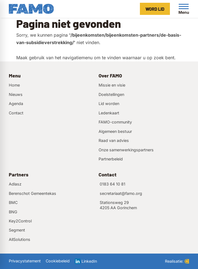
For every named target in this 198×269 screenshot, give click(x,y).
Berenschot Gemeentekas (32, 193)
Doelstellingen (111, 94)
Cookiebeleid (58, 261)
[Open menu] (183, 8)
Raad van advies (114, 140)
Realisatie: (177, 261)
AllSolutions (19, 239)
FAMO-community (115, 122)
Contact (16, 113)
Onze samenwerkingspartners (126, 149)
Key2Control (20, 221)
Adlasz (15, 184)
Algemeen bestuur (115, 131)
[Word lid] (155, 9)
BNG (13, 211)
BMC (13, 202)
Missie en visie (112, 85)
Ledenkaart (109, 113)
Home (14, 85)
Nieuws (16, 94)
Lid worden (109, 103)
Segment (17, 230)
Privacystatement (25, 261)
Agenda (16, 103)
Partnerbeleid (111, 159)
